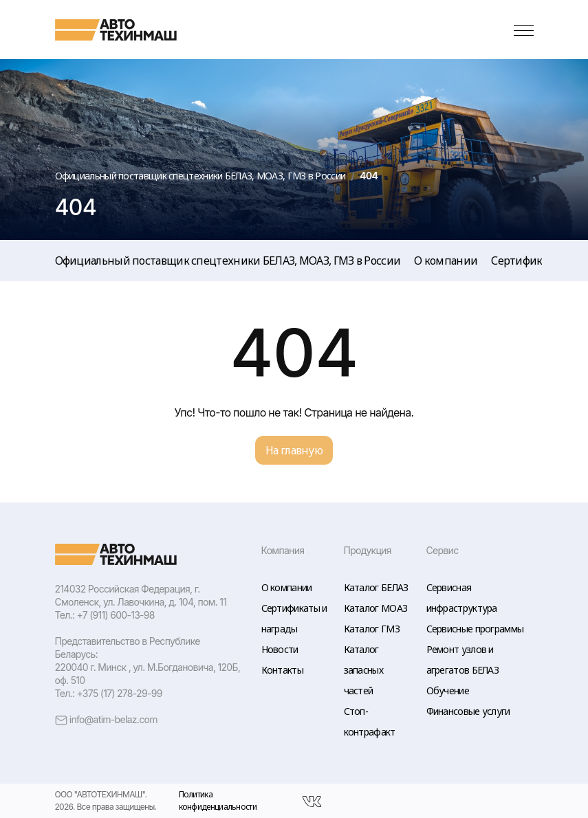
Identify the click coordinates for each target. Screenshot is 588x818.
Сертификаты (526, 260)
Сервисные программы (475, 628)
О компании (445, 260)
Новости (279, 649)
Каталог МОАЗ (376, 608)
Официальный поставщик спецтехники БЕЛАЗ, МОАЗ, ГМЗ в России (228, 260)
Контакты (282, 669)
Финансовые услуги (468, 711)
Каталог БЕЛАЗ (376, 587)
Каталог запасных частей (363, 670)
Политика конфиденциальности (218, 800)
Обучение (447, 690)
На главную (294, 450)
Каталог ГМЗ (372, 628)
